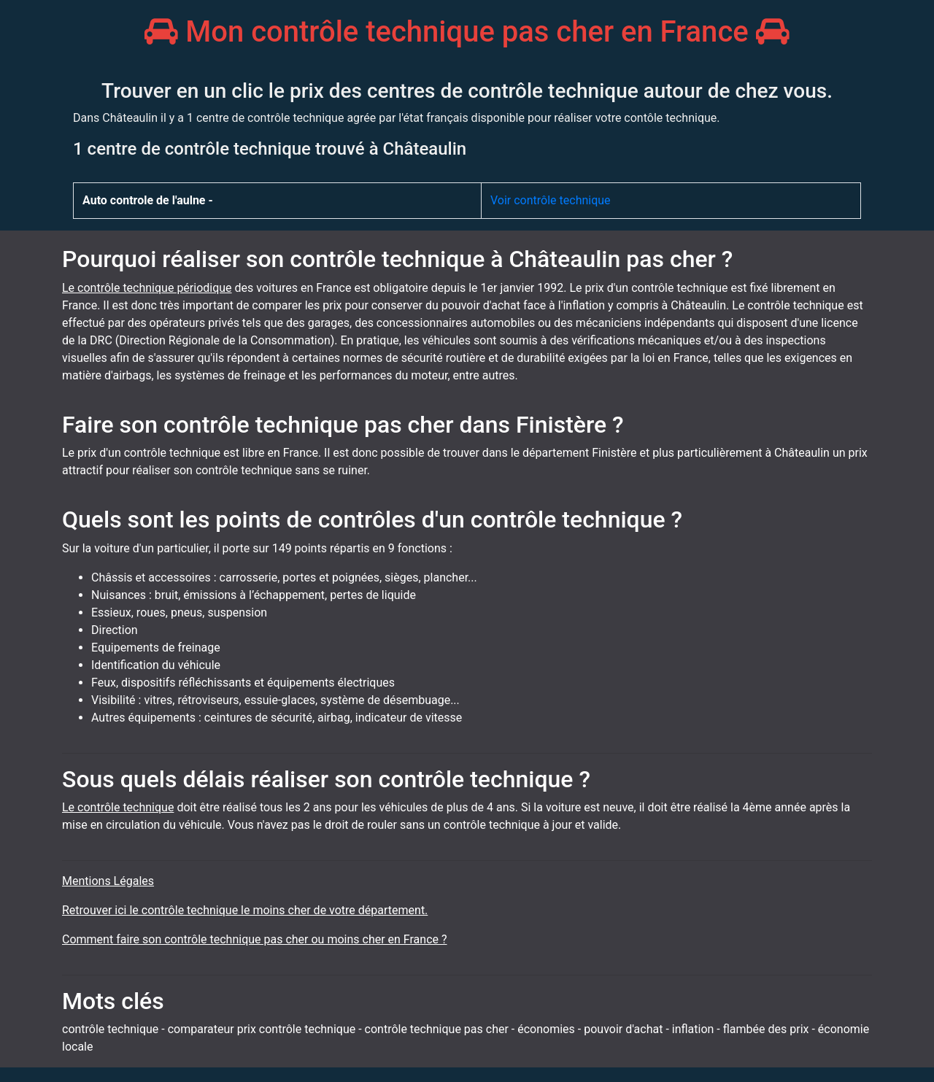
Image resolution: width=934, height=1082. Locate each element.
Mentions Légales (108, 881)
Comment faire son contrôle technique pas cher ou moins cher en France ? (254, 939)
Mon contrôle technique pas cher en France (466, 32)
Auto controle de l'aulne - (147, 200)
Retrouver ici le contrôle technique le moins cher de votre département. (245, 910)
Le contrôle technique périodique (147, 288)
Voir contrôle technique (550, 200)
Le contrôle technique (118, 807)
